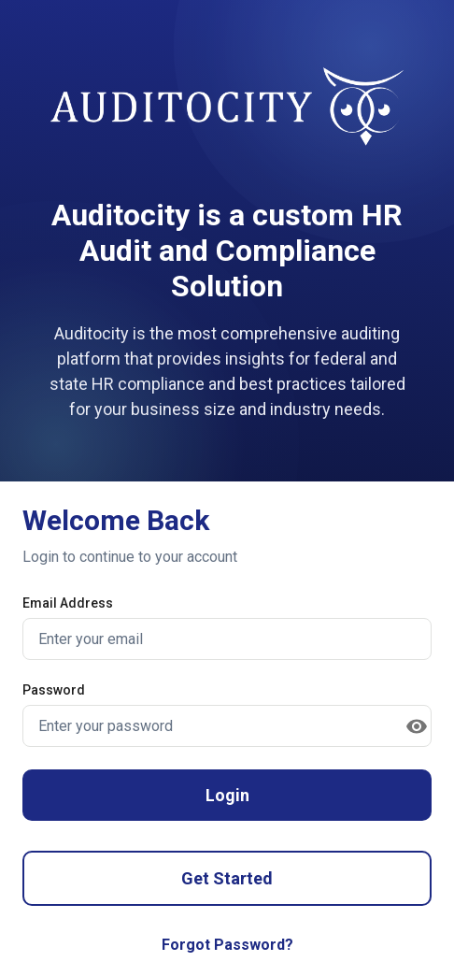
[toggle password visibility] (416, 726)
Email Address (67, 603)
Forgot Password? (227, 945)
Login (227, 795)
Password (53, 689)
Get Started (227, 878)
